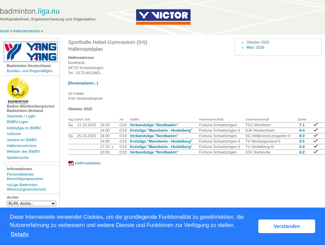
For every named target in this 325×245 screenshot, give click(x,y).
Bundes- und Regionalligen (29, 71)
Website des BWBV (23, 151)
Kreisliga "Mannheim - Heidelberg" (161, 130)
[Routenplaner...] (83, 83)
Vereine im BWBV (22, 140)
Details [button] (20, 234)
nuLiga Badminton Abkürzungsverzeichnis (26, 187)
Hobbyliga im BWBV (24, 128)
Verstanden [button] (287, 226)
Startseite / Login (21, 116)
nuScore (14, 134)
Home (4, 31)
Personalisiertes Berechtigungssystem (25, 176)
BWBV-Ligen (17, 122)
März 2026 (255, 47)
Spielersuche (18, 158)
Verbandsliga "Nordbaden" (154, 125)
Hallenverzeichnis (26, 31)
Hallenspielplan (88, 163)
